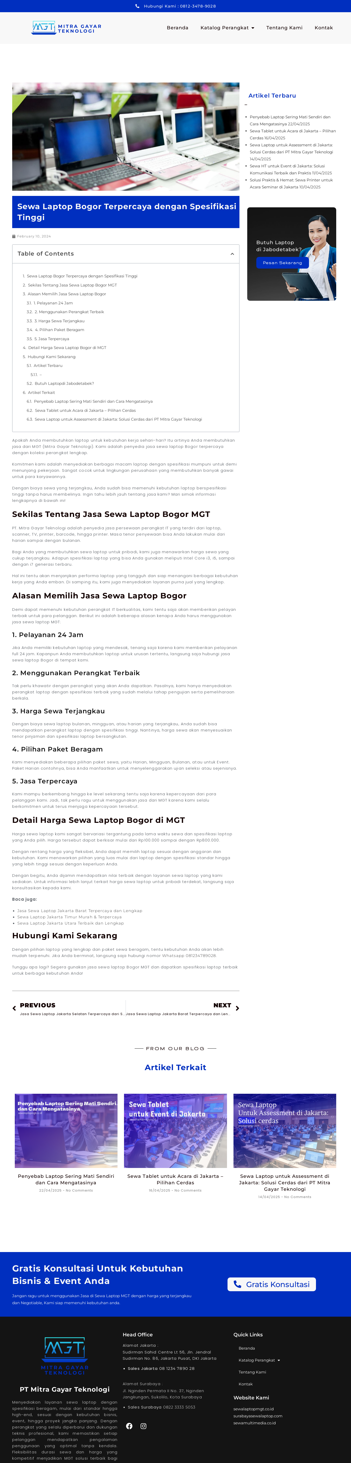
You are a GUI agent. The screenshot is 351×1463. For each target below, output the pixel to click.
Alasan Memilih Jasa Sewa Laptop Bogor (67, 293)
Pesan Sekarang (283, 263)
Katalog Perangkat (227, 28)
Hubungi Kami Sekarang (51, 356)
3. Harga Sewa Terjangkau (60, 320)
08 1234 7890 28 (177, 1368)
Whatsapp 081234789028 (188, 955)
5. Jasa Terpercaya (52, 338)
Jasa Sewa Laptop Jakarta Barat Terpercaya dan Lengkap (79, 910)
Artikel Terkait (41, 392)
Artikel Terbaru (48, 365)
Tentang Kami (284, 28)
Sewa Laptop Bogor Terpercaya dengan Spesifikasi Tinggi (82, 276)
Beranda (178, 28)
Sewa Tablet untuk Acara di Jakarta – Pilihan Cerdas (85, 410)
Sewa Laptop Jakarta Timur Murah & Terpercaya (69, 916)
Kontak (324, 28)
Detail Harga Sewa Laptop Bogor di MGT (67, 347)
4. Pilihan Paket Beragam (59, 329)
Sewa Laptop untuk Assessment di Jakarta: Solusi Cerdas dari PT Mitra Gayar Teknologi (118, 419)
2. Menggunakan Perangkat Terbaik (69, 311)
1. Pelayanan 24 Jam (53, 302)
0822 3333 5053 (179, 1407)
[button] (232, 254)
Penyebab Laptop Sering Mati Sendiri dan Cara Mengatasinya (93, 401)
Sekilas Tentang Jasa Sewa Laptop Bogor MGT (72, 285)
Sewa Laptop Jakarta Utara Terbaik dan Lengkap (70, 923)
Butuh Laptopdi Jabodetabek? (64, 383)
